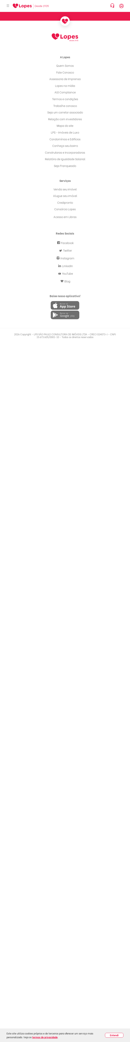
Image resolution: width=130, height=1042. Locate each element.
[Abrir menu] (8, 6)
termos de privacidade (45, 1037)
